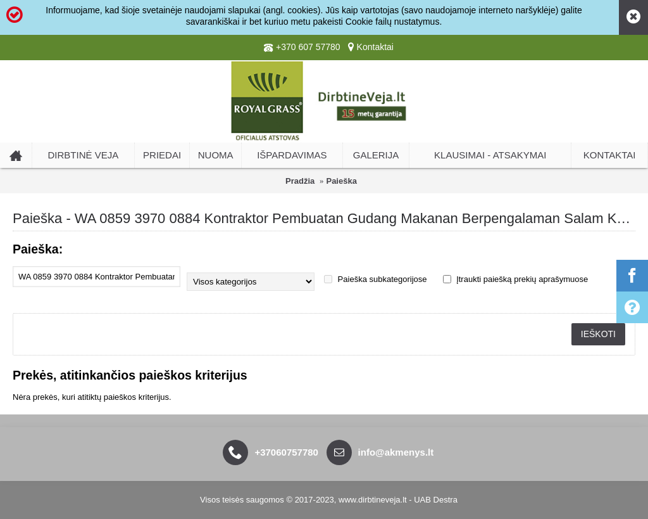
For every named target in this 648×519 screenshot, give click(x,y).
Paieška (341, 181)
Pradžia (300, 181)
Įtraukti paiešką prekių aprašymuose (516, 279)
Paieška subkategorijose (375, 279)
